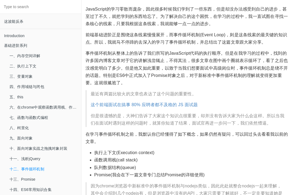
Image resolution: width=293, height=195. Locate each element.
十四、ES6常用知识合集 (31, 189)
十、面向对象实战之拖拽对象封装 (38, 148)
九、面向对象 (21, 138)
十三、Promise (22, 179)
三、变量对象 (21, 76)
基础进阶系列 (15, 45)
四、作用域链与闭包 (27, 86)
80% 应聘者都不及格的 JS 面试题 (164, 104)
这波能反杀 (13, 21)
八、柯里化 (19, 128)
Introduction (14, 36)
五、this (16, 97)
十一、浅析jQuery (25, 159)
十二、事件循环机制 (27, 169)
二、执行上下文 (23, 66)
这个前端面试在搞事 (110, 104)
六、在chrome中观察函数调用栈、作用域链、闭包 (45, 107)
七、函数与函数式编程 (29, 117)
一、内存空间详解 (25, 56)
